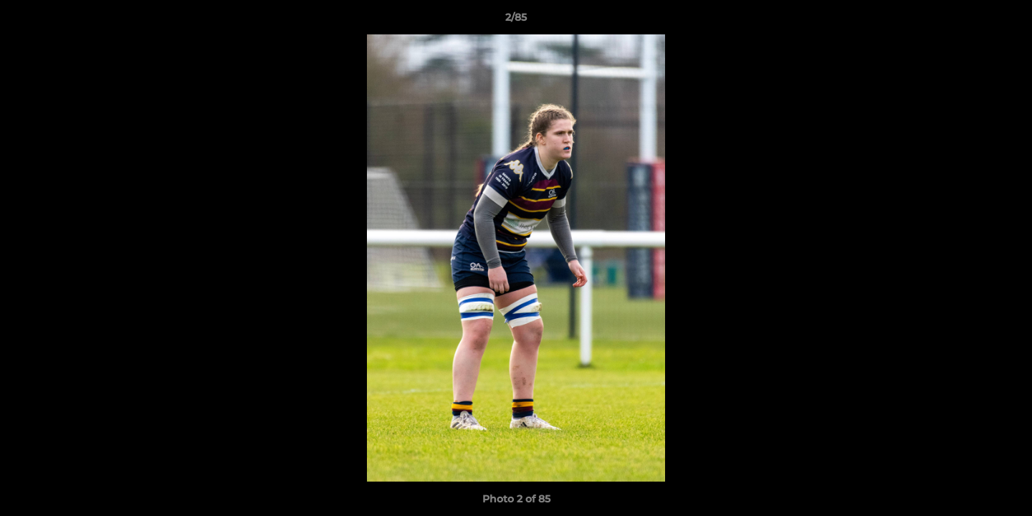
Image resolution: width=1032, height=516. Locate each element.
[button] (1006, 20)
